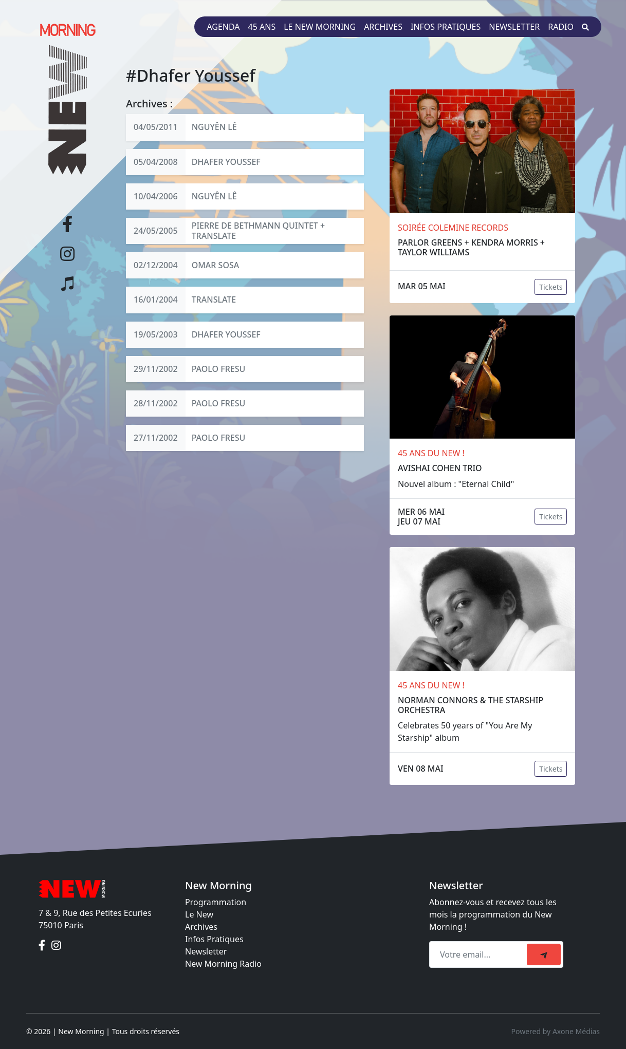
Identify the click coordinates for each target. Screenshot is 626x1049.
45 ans (262, 26)
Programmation (215, 902)
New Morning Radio (223, 963)
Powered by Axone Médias (555, 1031)
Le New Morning (320, 26)
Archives (383, 26)
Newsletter (514, 26)
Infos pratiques (446, 26)
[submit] (544, 954)
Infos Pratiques (214, 939)
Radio (561, 26)
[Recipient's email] (479, 954)
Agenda (223, 26)
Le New (199, 914)
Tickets (550, 287)
